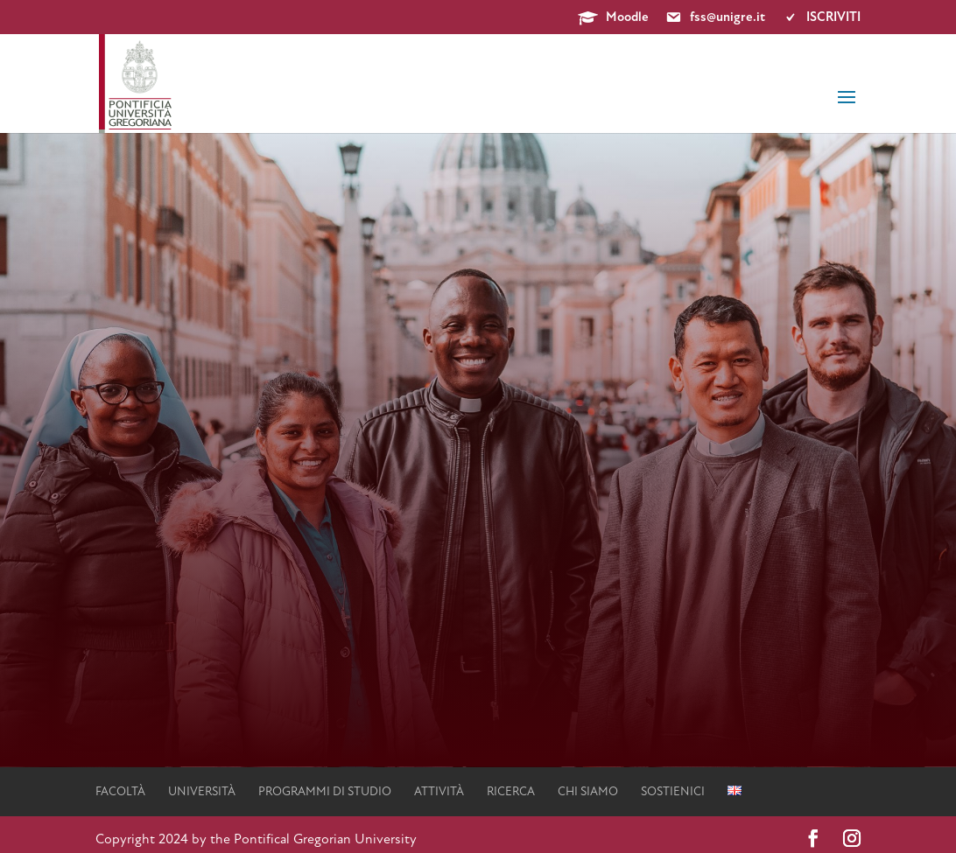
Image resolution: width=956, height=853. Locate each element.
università (201, 792)
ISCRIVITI (821, 18)
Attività (439, 792)
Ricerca (511, 792)
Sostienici (673, 792)
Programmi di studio (324, 792)
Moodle (613, 18)
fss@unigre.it (714, 18)
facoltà (120, 792)
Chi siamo (588, 792)
